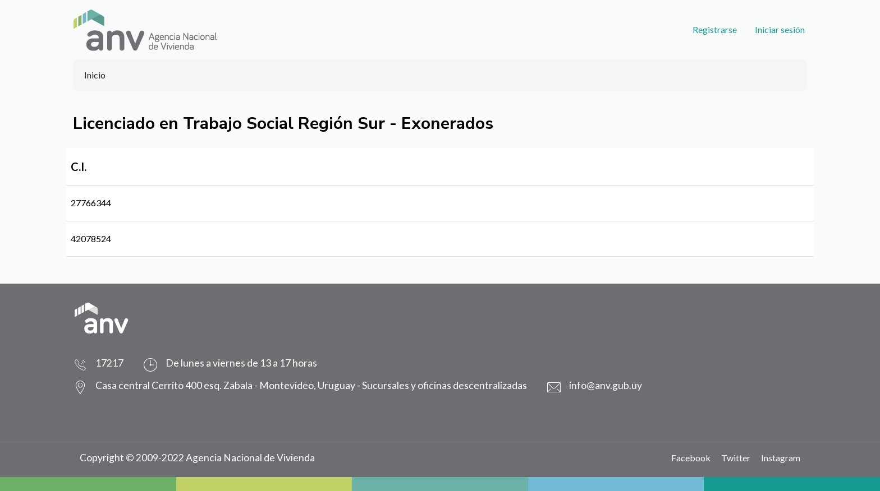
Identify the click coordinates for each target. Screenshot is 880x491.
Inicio (95, 75)
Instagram (780, 457)
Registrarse (715, 29)
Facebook (691, 457)
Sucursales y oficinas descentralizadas (444, 385)
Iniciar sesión (780, 29)
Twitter (735, 457)
